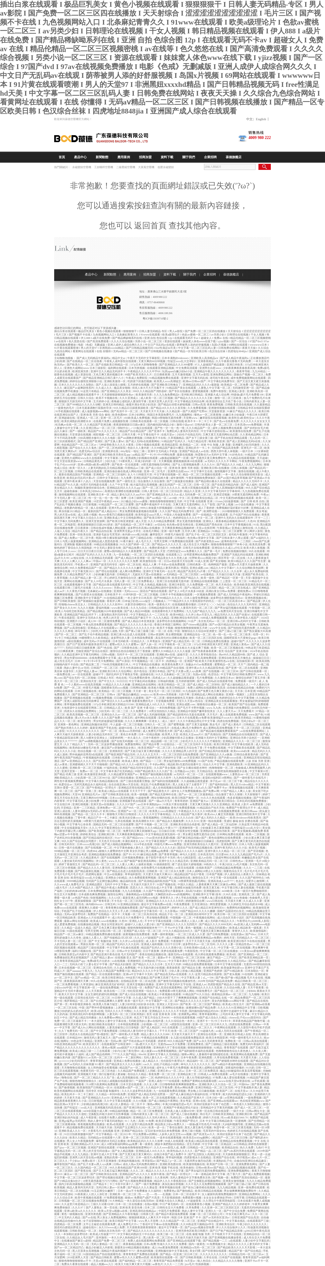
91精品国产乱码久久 (173, 441)
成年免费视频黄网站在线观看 (249, 378)
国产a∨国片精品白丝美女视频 (227, 624)
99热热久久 (211, 864)
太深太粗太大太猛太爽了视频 (192, 647)
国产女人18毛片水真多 (99, 581)
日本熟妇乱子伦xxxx (154, 961)
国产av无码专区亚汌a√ (216, 1217)
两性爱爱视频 (218, 904)
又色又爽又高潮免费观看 (202, 658)
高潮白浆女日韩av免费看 (221, 591)
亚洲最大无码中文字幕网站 (212, 737)
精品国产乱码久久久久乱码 (123, 944)
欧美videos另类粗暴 (165, 694)
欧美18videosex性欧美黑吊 (246, 817)
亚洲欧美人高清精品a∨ (205, 358)
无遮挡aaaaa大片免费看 (172, 1044)
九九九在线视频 (132, 891)
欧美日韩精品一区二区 (172, 684)
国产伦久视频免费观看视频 (136, 1181)
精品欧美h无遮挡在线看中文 (184, 764)
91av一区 (120, 837)
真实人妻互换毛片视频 (198, 1127)
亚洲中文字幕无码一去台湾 (159, 571)
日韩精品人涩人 (114, 707)
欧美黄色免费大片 (173, 664)
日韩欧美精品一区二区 (83, 1230)
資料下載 (167, 157)
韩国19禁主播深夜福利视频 (112, 537)
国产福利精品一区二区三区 (135, 1260)
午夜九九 (87, 970)
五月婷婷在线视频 (139, 384)
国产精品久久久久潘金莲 (143, 1187)
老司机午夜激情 (238, 534)
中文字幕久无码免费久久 (69, 521)
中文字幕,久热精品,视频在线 (150, 584)
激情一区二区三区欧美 (228, 398)
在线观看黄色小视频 (198, 1204)
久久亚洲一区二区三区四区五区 (221, 1207)
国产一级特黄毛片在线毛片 (250, 777)
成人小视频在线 (176, 937)
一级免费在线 (62, 674)
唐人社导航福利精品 (199, 1077)
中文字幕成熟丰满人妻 (249, 1087)
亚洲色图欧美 (235, 764)
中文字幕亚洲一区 (85, 987)
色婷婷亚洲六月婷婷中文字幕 (164, 757)
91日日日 (122, 681)
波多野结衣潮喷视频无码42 (227, 597)
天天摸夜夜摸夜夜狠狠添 (142, 1227)
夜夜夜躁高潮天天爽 (76, 981)
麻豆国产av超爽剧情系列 (79, 387)
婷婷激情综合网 (195, 901)
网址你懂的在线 (161, 797)
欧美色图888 (120, 414)
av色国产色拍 (80, 897)
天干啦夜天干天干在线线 (227, 1234)
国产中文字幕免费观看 (104, 1030)
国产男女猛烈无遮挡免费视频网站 (206, 1170)
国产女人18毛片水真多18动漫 (187, 591)
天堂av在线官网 (206, 528)
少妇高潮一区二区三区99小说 (93, 777)
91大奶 (250, 1067)
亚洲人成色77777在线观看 (164, 1081)
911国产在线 (205, 761)
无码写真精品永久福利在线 (90, 784)
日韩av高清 (199, 404)
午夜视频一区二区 (260, 607)
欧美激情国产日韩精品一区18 (95, 1087)
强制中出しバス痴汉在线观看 (135, 428)
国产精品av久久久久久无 (167, 544)
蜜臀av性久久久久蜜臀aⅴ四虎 (132, 1257)
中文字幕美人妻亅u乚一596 (197, 977)
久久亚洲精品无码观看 (100, 558)
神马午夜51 (82, 631)
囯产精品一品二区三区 (209, 1151)
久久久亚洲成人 (129, 398)
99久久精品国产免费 (179, 1041)
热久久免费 (247, 1147)
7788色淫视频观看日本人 (116, 664)
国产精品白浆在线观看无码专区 (112, 584)
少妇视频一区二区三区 (155, 1024)
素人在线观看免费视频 (234, 714)
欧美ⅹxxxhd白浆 (241, 751)
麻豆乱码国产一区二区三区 (176, 484)
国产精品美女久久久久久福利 (124, 1064)
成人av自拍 (204, 857)
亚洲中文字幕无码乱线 (195, 378)
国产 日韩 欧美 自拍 (253, 501)
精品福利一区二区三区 (201, 1060)
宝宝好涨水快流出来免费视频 (163, 1130)
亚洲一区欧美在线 (81, 534)
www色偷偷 (241, 897)
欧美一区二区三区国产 (185, 1030)
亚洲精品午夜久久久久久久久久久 (214, 371)
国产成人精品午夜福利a (234, 358)
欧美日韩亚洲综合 (113, 977)
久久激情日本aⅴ (224, 677)
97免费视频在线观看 (181, 541)
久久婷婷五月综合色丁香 (188, 747)
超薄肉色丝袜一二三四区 (236, 541)
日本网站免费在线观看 (231, 834)
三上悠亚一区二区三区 (234, 581)
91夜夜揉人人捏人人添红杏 (91, 1194)
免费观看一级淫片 (246, 681)
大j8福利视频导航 (233, 1124)
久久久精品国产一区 (198, 428)
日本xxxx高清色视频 (122, 797)
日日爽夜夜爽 (65, 651)
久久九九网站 (254, 464)
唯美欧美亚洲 (217, 441)
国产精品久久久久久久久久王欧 (194, 398)
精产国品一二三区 (151, 761)
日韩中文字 (176, 841)
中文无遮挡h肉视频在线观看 (237, 498)
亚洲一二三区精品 (85, 807)
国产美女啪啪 (218, 561)
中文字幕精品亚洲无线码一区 (163, 834)
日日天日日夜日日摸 (90, 551)
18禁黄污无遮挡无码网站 (98, 821)
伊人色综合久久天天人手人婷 (111, 911)
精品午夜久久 (80, 531)
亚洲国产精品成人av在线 (194, 451)
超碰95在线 (126, 727)
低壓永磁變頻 (166, 167)
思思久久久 (137, 887)
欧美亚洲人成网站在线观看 (207, 1067)
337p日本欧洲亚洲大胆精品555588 (114, 704)
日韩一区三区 (202, 484)
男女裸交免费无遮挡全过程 (199, 834)
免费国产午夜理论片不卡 (241, 807)
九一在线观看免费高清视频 (169, 1090)
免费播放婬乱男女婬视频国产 (72, 957)
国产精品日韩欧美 (102, 1257)
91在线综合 (168, 744)
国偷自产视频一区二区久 (249, 374)
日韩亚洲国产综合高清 (246, 1217)
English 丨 (263, 119)
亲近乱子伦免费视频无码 (156, 784)
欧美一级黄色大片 (160, 604)
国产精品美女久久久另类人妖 (170, 558)
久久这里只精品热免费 (140, 1124)
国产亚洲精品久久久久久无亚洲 (203, 987)
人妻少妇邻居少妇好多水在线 (137, 1004)
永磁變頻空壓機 (82, 167)
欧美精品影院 (170, 444)
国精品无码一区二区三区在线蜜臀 (114, 824)
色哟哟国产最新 (218, 564)
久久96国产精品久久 (81, 887)
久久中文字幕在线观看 (118, 1100)
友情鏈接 (79, 249)
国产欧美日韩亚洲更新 (121, 521)
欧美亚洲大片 (91, 1044)
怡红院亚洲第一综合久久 (143, 991)
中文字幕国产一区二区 (160, 1000)
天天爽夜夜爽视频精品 (130, 834)
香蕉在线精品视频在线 (153, 954)
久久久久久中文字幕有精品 (155, 814)
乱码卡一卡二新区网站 (128, 1057)
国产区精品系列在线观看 (214, 751)
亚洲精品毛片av (91, 794)
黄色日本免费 (128, 734)
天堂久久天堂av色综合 (190, 701)
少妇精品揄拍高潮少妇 (95, 1104)
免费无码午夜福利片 (252, 1044)
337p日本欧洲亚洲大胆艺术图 (211, 644)
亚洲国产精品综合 (132, 1130)
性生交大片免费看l (65, 894)
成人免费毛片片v (128, 1224)
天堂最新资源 (217, 411)
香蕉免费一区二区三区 (162, 1074)
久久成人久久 (104, 387)
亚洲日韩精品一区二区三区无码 (214, 1087)
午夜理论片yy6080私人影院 (253, 921)
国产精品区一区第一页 (230, 577)
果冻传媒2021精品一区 (72, 511)
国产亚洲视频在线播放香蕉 (225, 1237)
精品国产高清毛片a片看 (191, 571)
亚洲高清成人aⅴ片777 (221, 881)
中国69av (244, 1084)
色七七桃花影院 (187, 857)
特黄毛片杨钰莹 (175, 534)
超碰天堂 (183, 654)
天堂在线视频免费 (104, 481)
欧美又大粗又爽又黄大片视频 (133, 1264)
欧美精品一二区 (190, 444)
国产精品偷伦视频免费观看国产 (219, 731)
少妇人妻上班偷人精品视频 (185, 970)
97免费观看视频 (114, 1197)
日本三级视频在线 (86, 691)
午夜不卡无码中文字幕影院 (143, 358)
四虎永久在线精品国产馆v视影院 (89, 1034)
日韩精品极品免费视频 (228, 867)
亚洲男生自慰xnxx (210, 368)
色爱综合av (66, 784)
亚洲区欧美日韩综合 (223, 801)
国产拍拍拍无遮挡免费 (242, 628)
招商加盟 (145, 157)
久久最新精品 (262, 404)
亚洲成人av (199, 984)
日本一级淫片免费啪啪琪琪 (251, 891)
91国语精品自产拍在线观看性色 (102, 1254)
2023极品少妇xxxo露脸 (134, 501)
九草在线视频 (123, 821)
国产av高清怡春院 (75, 628)
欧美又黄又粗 (211, 887)
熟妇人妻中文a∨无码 (77, 667)
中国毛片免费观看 (169, 1211)
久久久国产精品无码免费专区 (177, 511)
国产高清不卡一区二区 (125, 411)
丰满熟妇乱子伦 (223, 1160)
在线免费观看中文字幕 (103, 658)
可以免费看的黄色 (140, 677)
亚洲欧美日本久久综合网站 (115, 671)
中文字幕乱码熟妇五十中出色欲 (136, 1234)
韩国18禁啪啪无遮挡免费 (167, 417)
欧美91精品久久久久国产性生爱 (247, 561)
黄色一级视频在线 (72, 1214)
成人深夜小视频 (88, 514)
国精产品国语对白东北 (231, 911)
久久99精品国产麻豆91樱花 (167, 447)
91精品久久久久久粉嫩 (117, 684)
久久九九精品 (80, 1154)
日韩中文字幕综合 (108, 477)
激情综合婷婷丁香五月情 (251, 677)
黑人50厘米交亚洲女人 (94, 737)
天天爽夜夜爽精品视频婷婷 (178, 528)
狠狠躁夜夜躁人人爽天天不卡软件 (149, 1217)
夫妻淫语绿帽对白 (136, 604)
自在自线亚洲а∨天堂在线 (124, 784)
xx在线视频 (119, 961)
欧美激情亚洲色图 (95, 774)
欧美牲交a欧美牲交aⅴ (242, 417)
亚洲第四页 (116, 751)
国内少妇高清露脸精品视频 (75, 1184)
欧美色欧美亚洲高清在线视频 (252, 584)
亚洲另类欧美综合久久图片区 (202, 844)
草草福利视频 (174, 1157)
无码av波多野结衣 (75, 914)
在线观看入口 (174, 554)
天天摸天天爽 (233, 901)
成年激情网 (177, 477)
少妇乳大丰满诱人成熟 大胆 (107, 631)
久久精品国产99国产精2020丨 (168, 658)
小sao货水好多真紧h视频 (161, 837)
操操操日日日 (261, 658)
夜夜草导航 (244, 371)
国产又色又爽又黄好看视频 (109, 927)
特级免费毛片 (204, 991)
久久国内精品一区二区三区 (91, 1167)
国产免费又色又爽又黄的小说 (215, 691)
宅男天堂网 (161, 541)
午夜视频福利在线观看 (97, 757)
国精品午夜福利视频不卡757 (118, 1250)
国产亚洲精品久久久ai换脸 (216, 754)
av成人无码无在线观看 (229, 1030)
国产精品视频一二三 (215, 1240)
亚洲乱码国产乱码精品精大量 (151, 477)
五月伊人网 (189, 531)
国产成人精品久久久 (186, 731)
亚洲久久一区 (213, 1211)
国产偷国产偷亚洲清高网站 (140, 861)
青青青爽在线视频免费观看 (122, 907)
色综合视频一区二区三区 (93, 751)
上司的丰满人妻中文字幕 (235, 1014)
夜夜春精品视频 (133, 1244)
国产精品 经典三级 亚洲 (68, 774)
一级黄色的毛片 (65, 408)
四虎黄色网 (219, 941)
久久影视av (172, 911)
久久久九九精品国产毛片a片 (246, 854)
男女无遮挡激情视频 (189, 521)
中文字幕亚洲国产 (157, 841)
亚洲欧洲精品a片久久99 (85, 1144)
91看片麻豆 (127, 541)
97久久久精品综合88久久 (178, 931)
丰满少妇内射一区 (146, 461)
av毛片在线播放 (239, 1074)
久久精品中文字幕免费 (159, 1087)
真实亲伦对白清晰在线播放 (171, 637)
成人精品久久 (150, 1060)
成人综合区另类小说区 (231, 917)
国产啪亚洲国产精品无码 (120, 754)
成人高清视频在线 (128, 1077)
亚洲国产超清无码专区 (104, 564)
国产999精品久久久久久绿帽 (84, 404)
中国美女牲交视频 (188, 831)
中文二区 (184, 498)
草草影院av (148, 1160)
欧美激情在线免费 (241, 431)
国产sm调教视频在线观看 (94, 741)
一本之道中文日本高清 (139, 597)
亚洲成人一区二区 (88, 417)
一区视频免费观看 (205, 594)
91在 (256, 524)
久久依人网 (260, 1051)
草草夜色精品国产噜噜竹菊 (249, 1021)
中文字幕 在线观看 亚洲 (198, 501)
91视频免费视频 (103, 697)
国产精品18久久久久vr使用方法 (129, 764)
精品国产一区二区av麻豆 (69, 934)
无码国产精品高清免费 (225, 447)
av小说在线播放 (245, 504)
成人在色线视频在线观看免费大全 (173, 787)
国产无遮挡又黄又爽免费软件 (209, 458)
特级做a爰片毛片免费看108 (247, 394)
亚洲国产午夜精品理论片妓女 (181, 1107)
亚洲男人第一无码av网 (108, 1041)
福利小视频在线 (82, 951)
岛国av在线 (200, 674)
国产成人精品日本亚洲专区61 (207, 907)
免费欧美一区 (233, 1041)
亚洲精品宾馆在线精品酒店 (134, 787)
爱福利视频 (103, 607)
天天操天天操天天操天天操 (191, 1237)
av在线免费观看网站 (252, 731)
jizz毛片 (189, 1264)
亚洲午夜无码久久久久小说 (231, 847)
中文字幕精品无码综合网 (190, 401)
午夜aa (265, 494)
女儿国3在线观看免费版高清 (187, 1037)
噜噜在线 (67, 1077)
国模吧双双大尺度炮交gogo (240, 637)
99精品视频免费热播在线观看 (104, 934)
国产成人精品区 (151, 1027)
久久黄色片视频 (76, 591)
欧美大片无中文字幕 (71, 994)
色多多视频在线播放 (239, 797)
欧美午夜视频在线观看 (89, 1197)
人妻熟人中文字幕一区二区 (214, 387)
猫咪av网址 (188, 1054)
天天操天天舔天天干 (143, 884)
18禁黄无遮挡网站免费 (246, 494)
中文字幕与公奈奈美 (79, 824)
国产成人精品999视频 (137, 611)
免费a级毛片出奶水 (99, 961)
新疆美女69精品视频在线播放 (133, 1247)
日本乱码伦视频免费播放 (252, 801)
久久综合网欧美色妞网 (250, 567)
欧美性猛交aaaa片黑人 (148, 514)
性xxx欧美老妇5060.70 (234, 1117)
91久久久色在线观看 (213, 797)
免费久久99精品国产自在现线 (167, 667)
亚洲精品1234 (166, 717)
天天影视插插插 (171, 1197)
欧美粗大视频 (156, 687)
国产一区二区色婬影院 (112, 447)
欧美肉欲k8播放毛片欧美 (85, 747)
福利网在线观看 (118, 368)
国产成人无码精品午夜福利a (94, 358)
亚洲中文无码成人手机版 (163, 451)
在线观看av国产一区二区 (129, 1087)
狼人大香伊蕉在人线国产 (244, 617)
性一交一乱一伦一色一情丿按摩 (107, 498)
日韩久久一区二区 (155, 724)
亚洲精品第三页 (187, 1074)
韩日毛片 (205, 1114)
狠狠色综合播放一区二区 (212, 704)
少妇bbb (251, 991)
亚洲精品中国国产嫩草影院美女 (196, 711)
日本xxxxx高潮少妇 (89, 844)
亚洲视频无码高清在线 (108, 1107)
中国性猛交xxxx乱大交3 (246, 827)
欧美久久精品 (78, 1137)
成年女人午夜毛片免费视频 (173, 1067)
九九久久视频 (86, 607)
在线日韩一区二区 (111, 931)
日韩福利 (180, 537)
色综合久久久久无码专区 (242, 604)
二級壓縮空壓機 (126, 167)
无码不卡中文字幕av (116, 884)
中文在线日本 (62, 804)
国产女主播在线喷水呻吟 (192, 767)
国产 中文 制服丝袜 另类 (103, 941)
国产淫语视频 (256, 851)
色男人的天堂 (111, 617)
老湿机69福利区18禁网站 (217, 777)
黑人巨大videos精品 (242, 784)
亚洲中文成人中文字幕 (104, 1154)
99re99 (142, 1054)
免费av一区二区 (89, 771)
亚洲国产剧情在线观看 (102, 1147)
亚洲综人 (208, 521)
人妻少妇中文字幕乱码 (256, 1240)
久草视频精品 (176, 438)
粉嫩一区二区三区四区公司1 (207, 1214)
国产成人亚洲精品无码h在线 (244, 441)
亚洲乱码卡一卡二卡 (198, 447)
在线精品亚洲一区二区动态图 (139, 981)
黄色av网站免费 (184, 1087)
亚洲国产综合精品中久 (211, 1220)
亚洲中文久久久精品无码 (174, 861)
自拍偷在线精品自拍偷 (241, 687)
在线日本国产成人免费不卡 (170, 1154)
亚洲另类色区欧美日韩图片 (192, 1230)
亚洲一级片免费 (171, 531)
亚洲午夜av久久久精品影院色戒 (205, 667)
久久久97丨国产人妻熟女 (87, 1207)
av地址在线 (78, 558)
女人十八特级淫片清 (140, 474)
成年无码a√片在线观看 (97, 641)
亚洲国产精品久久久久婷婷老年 (231, 1204)
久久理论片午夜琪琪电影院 (219, 1200)
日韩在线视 (177, 421)
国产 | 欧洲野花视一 (208, 511)
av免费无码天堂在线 (230, 611)
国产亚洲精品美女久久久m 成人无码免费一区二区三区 (179, 494)
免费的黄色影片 (159, 547)
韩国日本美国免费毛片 (161, 414)
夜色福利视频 (145, 1250)
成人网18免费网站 (130, 571)
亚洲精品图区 (94, 884)
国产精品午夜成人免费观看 (112, 887)
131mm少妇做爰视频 (226, 501)
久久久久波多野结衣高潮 (137, 1090)
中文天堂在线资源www (68, 461)
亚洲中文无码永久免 (89, 617)
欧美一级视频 (139, 794)
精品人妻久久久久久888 (155, 1034)
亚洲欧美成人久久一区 (72, 1130)
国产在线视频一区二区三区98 (221, 671)
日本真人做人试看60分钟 (180, 1111)
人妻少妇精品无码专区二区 (102, 734)
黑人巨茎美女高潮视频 (86, 1250)
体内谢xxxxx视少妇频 (135, 534)
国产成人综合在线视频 (133, 994)
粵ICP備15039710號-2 (155, 318)
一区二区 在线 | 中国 (168, 631)
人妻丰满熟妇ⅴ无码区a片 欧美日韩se (94, 811)
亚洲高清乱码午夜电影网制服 (87, 1014)
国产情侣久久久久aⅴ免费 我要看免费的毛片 (127, 701)
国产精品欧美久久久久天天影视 (236, 1247)
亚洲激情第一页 (189, 827)
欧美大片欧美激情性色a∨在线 (217, 661)
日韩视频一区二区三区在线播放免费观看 (83, 1200)
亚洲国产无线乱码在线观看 (237, 554)
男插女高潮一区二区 (92, 944)
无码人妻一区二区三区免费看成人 (134, 581)
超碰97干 (98, 674)
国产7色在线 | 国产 (108, 647)
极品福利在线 (128, 881)
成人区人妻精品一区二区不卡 (128, 1104)
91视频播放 (163, 807)
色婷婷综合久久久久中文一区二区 (193, 517)
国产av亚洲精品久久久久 (76, 761)
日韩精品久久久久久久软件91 (106, 604)
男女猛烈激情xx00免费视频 (180, 761)
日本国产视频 (214, 874)
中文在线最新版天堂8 (74, 827)
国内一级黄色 (197, 1244)
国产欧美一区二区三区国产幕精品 (200, 1004)
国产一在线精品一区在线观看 (211, 514)
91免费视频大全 (217, 1244)
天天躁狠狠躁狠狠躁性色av (117, 394)
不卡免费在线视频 (215, 747)
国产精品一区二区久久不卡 (88, 814)
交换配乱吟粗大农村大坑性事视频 (109, 1114)
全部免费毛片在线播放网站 (157, 867)
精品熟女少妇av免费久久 (170, 1124)
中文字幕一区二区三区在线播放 (219, 951)
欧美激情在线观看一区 (165, 1257)
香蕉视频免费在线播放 (91, 1124)
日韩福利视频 (166, 681)
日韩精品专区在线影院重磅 (253, 408)
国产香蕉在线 (83, 1170)
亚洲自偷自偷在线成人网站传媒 (123, 471)
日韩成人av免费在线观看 (213, 1074)
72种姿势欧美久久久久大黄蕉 (116, 444)
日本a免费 (150, 1244)
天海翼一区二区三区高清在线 (140, 914)
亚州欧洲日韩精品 (192, 394)
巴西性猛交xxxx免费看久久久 (185, 551)
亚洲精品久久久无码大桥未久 (151, 1117)
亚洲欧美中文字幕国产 (89, 597)
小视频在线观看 (163, 537)
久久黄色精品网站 (251, 434)
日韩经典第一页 (197, 564)
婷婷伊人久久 (180, 907)
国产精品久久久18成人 (230, 464)
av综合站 (160, 524)
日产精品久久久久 (219, 571)
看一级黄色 (146, 1144)
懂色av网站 (154, 1104)
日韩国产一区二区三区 (105, 667)
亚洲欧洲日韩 (106, 834)
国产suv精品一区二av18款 (162, 498)
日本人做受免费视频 (196, 597)
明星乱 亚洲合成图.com (195, 567)
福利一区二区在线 (130, 564)
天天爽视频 (165, 461)
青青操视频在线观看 (241, 787)
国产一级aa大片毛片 (161, 801)
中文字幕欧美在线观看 (242, 747)
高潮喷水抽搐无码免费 (188, 887)
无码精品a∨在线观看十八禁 (104, 1137)
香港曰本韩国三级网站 (168, 624)
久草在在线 (211, 1257)
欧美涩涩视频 (164, 1121)
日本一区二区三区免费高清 (202, 1070)
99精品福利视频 (119, 1111)
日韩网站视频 (138, 687)
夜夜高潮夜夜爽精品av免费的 (205, 937)
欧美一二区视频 (256, 834)
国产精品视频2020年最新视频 (105, 611)
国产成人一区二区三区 (248, 1107)
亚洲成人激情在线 (243, 528)
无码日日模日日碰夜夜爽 (80, 647)
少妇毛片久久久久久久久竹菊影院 (200, 741)
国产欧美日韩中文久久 (158, 517)
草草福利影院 (133, 874)
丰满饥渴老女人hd (133, 841)
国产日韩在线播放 (123, 777)
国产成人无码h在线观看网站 (143, 441)
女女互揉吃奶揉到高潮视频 (101, 994)
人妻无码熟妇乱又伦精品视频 (106, 468)
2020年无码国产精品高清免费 (215, 981)
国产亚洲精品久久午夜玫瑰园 (121, 1214)
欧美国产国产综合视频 (242, 704)
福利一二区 (147, 1077)
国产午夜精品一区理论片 (101, 787)
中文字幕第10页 (259, 771)
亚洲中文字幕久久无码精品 (163, 1054)
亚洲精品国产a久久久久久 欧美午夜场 (142, 1174)
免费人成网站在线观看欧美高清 (206, 687)
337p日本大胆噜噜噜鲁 (144, 364)
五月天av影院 (201, 374)
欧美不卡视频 (165, 628)
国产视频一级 (220, 1177)
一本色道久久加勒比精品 (246, 1104)
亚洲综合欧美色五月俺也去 (235, 658)
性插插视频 (202, 1264)
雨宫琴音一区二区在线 (232, 558)
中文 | (250, 119)
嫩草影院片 (157, 534)
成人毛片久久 (144, 541)
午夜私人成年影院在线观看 (120, 361)
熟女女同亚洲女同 (112, 924)
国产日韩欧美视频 (191, 1257)
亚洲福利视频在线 (129, 1160)
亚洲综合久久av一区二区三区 (119, 714)
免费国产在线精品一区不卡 (104, 914)
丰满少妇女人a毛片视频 (233, 864)
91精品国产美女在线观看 (181, 387)
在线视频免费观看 (229, 811)
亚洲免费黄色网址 (247, 1164)
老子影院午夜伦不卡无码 (161, 857)
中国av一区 (100, 561)
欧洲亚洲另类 (80, 371)
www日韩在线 (215, 901)
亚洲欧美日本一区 (99, 494)
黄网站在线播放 (74, 581)
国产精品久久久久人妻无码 (94, 867)
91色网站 (138, 827)
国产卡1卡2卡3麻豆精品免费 (140, 854)
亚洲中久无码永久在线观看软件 (234, 517)
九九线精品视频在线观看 (241, 1167)
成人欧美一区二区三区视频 (157, 398)
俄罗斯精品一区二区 (76, 1000)
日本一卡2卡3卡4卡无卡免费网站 (95, 661)
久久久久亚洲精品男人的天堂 (180, 751)
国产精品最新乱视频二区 (90, 871)
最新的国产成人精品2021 (103, 511)
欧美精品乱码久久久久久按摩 (145, 1141)
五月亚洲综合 (200, 904)
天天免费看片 (246, 711)
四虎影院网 (223, 841)
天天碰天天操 (104, 1127)
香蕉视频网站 (151, 817)
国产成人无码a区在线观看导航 (215, 681)
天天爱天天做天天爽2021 (158, 874)
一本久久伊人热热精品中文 (125, 1237)
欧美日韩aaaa (250, 811)
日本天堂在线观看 (131, 1084)
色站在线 (122, 677)
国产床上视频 (225, 504)
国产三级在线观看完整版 (135, 781)
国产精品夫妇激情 (120, 964)
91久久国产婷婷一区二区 (135, 544)
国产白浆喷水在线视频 (89, 594)
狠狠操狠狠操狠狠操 (200, 1047)
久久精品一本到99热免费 (111, 1094)
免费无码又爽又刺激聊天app (140, 831)
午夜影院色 (192, 951)
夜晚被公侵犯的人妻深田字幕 (129, 401)
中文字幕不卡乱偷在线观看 (123, 947)
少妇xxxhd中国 (63, 987)
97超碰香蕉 (195, 1200)
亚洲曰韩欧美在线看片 (102, 1024)
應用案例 (123, 157)
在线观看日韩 (62, 587)
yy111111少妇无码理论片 (74, 1060)
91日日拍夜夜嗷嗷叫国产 (79, 1134)
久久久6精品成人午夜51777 (161, 827)
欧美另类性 (85, 721)
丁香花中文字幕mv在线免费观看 (159, 1224)
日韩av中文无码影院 (129, 951)
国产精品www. (136, 837)
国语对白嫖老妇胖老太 (68, 1227)
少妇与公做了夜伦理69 (126, 1051)
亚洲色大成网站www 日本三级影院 (85, 368)
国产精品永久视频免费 (170, 821)
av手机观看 (258, 1081)
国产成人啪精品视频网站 (117, 844)
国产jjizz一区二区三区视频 (70, 1147)
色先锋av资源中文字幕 (201, 537)
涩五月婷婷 (194, 1144)
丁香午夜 (80, 817)
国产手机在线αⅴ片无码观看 (140, 1041)
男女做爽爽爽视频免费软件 (240, 1190)
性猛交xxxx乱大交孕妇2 (182, 361)
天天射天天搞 (72, 1097)
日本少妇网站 (137, 414)
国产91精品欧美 (234, 970)
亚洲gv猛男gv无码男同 (72, 1121)
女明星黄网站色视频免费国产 (202, 554)
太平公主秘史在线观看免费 (99, 1224)
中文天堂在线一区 (132, 987)
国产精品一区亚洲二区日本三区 (179, 1254)
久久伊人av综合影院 (132, 941)
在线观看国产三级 (258, 1220)
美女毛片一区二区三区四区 (165, 691)
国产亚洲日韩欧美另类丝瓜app (112, 454)
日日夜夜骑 (82, 528)
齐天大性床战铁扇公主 (134, 667)
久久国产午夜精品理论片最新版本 (163, 891)
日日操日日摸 (167, 831)
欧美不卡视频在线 (107, 398)
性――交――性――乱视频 (155, 1194)
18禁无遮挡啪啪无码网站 (156, 464)
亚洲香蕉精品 (206, 361)
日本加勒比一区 (255, 970)
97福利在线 (111, 767)
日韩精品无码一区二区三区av (247, 1254)
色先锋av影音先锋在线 (180, 524)
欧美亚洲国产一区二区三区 (155, 747)
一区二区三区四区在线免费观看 (180, 754)
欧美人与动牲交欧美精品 (70, 611)
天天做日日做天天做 (228, 574)
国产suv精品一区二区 (88, 977)
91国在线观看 (75, 931)
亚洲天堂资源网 (95, 521)
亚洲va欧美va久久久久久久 (80, 1211)
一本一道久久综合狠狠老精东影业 (243, 474)
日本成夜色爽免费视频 (92, 894)
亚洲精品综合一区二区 (198, 634)
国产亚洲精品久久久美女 (116, 391)
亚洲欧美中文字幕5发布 (207, 894)
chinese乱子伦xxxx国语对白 (245, 1017)
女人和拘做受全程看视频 (103, 1067)
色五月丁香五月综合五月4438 (152, 1017)
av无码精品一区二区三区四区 (181, 574)
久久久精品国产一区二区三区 (178, 1220)
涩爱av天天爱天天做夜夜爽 (245, 564)
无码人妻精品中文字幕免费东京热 (190, 1177)
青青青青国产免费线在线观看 (141, 1254)
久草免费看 (193, 1207)
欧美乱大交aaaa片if (192, 734)
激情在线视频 (246, 471)
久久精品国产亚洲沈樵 (98, 424)
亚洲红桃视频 (80, 804)
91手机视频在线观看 (67, 411)
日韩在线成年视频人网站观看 (108, 528)
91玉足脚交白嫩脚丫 (103, 1190)
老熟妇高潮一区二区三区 (119, 1157)
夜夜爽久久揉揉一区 (91, 907)
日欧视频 (263, 1007)
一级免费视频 (253, 1097)
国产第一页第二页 (86, 791)
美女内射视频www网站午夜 (228, 1000)
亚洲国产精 (191, 661)
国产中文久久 (107, 681)
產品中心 (80, 157)
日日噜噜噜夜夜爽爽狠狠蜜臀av (178, 1084)
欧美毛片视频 (257, 847)
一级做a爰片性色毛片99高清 (204, 1124)
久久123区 (115, 897)
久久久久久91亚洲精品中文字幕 (237, 1007)
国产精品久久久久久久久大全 (138, 628)
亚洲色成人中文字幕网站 (126, 1097)
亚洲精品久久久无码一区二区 (72, 1244)
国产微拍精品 (185, 1190)
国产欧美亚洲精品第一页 (254, 957)
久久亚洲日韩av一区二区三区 (98, 428)
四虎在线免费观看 (240, 1024)
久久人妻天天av (227, 711)
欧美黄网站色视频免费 (244, 1054)
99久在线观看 (257, 551)
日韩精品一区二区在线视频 (204, 1147)
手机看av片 (82, 564)
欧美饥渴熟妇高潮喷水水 (76, 421)
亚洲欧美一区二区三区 (123, 1194)
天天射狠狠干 (252, 794)
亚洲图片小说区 (76, 621)
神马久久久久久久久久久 (196, 1064)
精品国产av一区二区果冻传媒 (137, 1067)
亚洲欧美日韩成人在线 (238, 1034)
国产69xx (251, 934)
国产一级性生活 (126, 481)
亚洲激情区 (134, 961)
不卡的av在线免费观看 (172, 564)
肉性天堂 (229, 937)
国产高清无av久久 (204, 1134)
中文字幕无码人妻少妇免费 (83, 801)
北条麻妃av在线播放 (99, 591)
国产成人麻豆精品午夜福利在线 (189, 1094)
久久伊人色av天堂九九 (199, 614)
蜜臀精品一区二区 (225, 664)
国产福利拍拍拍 (219, 784)
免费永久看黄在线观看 (75, 1264)
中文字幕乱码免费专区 (222, 381)
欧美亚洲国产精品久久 (186, 577)
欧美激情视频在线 (194, 1164)
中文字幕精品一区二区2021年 (114, 1134)
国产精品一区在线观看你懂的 (104, 974)
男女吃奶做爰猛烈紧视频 (108, 721)
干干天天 (164, 1030)
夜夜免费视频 (215, 404)
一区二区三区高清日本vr (231, 601)
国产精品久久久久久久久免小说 (133, 624)
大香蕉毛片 (94, 1130)
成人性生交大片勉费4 (196, 544)
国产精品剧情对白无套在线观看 (186, 714)
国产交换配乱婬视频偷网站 (205, 1181)
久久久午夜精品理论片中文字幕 (196, 721)
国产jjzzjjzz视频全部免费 (200, 1227)
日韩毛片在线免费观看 (197, 547)
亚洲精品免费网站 (250, 1194)
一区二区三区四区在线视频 (148, 554)
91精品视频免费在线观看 (164, 378)
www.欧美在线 (120, 607)
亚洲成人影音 (237, 391)
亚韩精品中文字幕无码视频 (217, 1107)
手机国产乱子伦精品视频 (76, 911)
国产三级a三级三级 (230, 631)
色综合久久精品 (137, 1074)
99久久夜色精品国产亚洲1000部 (128, 1167)
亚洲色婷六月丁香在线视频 (169, 1047)
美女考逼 (261, 511)
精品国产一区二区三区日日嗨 (230, 1137)
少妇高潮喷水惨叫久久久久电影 (97, 438)
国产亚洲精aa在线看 (258, 1004)
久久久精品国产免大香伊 (188, 814)
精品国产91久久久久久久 (103, 431)
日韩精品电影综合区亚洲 (164, 607)
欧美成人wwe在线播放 (104, 921)
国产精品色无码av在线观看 (171, 974)
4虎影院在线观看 (180, 1024)
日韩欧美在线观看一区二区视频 (149, 421)
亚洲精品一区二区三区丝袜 (189, 957)
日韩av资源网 (156, 634)
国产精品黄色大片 (159, 791)
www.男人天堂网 (148, 1220)
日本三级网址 (136, 498)
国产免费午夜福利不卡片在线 (154, 504)
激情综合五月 (200, 877)
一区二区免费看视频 (66, 984)
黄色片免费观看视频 (183, 807)
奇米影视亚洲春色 (81, 1004)
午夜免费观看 (182, 904)
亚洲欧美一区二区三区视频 (86, 767)
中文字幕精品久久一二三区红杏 (149, 614)
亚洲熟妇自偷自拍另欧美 (215, 831)
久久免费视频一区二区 (201, 584)
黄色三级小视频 (192, 1130)
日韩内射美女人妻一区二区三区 (214, 424)
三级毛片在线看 (82, 587)
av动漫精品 (208, 574)
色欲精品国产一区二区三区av (79, 444)
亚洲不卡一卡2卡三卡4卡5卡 (214, 1021)
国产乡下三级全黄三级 (200, 438)
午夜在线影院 (67, 617)
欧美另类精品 (243, 717)
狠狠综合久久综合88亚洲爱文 (200, 631)
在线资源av (237, 934)
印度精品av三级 (134, 468)
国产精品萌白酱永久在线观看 (213, 481)
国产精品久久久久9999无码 (215, 924)
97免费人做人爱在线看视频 (215, 897)
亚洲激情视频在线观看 (222, 408)
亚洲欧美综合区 (226, 1224)
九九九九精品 (161, 617)
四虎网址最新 (94, 874)
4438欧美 (227, 891)
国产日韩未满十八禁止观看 (232, 537)
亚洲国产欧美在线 (253, 574)
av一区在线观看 (82, 674)
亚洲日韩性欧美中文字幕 (251, 814)
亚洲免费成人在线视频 (126, 867)
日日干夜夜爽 (151, 951)
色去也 (240, 881)
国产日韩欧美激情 (65, 601)
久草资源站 (87, 984)
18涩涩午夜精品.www (106, 501)
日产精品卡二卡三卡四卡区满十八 (114, 1184)
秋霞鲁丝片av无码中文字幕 (211, 454)
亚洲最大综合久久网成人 (171, 1200)
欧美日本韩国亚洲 (217, 1037)
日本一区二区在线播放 (129, 1204)
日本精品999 (74, 1037)
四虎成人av (159, 677)
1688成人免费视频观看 (214, 617)
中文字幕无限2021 (83, 571)
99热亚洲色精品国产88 (68, 1044)
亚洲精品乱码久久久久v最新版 (201, 384)
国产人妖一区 (149, 644)
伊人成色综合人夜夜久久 (239, 874)
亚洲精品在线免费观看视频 (236, 1141)
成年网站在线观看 (146, 717)
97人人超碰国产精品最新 (210, 364)
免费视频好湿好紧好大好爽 (232, 507)
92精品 (218, 1047)
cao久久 (148, 1064)
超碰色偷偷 (71, 491)
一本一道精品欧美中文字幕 (209, 1174)
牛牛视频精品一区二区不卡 (148, 661)
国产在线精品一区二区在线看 (85, 361)
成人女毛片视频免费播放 (133, 658)
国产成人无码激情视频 (152, 714)
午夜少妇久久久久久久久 (252, 1224)
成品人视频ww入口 (102, 1264)
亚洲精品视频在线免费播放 (105, 854)
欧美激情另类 (144, 394)
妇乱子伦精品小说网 (166, 1064)
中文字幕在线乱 (236, 1220)
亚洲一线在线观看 (211, 821)
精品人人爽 (150, 564)
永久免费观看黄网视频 (143, 877)
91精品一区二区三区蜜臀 (227, 531)
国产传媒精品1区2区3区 (118, 937)
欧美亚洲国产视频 (81, 501)
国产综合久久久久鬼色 (83, 447)
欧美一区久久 (78, 468)
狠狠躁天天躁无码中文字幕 (75, 401)
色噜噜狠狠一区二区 (221, 767)
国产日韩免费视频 (218, 934)
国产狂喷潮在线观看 (214, 1250)
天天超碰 (262, 458)
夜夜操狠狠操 (83, 901)
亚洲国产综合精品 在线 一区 (216, 997)
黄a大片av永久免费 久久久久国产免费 (98, 717)
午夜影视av (223, 528)
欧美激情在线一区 (151, 561)
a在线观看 (235, 1240)
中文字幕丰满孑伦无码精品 (117, 771)
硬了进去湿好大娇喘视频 (187, 864)
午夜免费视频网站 (250, 461)
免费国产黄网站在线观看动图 (199, 1081)
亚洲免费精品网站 (221, 374)
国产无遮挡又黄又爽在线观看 (213, 931)
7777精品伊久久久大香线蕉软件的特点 (191, 601)
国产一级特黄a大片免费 (125, 1034)
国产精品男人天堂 (155, 551)
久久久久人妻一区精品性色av (235, 944)
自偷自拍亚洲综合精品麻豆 (250, 1160)
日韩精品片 (124, 574)
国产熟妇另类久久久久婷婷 (71, 727)
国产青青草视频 (168, 854)
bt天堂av (190, 1260)
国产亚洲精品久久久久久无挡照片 (177, 924)
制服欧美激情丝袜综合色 (90, 487)
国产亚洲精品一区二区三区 (88, 694)
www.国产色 (256, 714)
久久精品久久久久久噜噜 (228, 1260)
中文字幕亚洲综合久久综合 (115, 827)
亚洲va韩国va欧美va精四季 (94, 464)
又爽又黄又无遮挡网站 (187, 504)
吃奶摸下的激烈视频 (140, 381)
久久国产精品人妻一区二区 (86, 577)
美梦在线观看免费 (172, 951)
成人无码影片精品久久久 (220, 921)
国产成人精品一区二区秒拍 (204, 684)
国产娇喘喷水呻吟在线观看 (232, 1060)
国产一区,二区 (73, 687)
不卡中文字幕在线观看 (158, 921)
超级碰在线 (147, 674)
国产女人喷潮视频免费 (186, 464)
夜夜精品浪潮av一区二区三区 (229, 994)
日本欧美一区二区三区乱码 (128, 757)
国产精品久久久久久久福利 (187, 851)
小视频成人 (160, 601)
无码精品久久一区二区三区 (253, 937)
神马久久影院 (188, 854)
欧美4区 (232, 954)
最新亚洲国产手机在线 (104, 727)
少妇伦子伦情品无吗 (189, 434)
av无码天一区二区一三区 (189, 774)
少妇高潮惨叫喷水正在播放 (177, 737)
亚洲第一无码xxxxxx (126, 591)
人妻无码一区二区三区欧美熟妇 (126, 1014)
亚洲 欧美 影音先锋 (131, 1207)
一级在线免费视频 (108, 987)
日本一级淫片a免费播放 (150, 1157)
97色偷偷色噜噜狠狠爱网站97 (135, 1147)
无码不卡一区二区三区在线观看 (136, 654)
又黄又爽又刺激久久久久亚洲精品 (210, 804)
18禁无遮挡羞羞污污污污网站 (100, 1181)
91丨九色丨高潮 (134, 1121)
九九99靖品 (259, 371)
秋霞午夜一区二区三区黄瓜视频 (233, 1127)
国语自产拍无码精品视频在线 (195, 847)
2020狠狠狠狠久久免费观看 (238, 511)
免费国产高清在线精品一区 (247, 1177)
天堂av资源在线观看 (105, 1260)
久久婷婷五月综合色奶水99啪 (246, 904)
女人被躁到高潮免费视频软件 (220, 1194)
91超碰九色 (207, 1030)
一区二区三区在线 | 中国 (70, 1007)
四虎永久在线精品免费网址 (80, 711)
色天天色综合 (224, 584)
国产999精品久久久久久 (168, 597)
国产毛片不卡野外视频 (191, 707)
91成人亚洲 (202, 561)
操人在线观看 (99, 507)
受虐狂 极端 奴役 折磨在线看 (241, 821)
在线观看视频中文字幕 (78, 584)
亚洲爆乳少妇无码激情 (246, 444)
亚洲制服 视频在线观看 (78, 544)
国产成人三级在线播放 (185, 1114)
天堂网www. (190, 417)
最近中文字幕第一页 (170, 1227)
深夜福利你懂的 (235, 1067)
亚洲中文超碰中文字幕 (234, 1011)
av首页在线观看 (185, 867)
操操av (129, 1197)
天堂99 (76, 794)
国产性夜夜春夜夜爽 (204, 651)
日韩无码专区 (67, 844)
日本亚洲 (250, 691)
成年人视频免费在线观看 (227, 428)
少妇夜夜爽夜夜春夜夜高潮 (239, 368)
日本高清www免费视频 (248, 424)
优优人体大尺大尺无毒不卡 (148, 387)
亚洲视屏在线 (110, 451)
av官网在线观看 (234, 1097)
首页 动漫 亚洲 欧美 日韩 (161, 1014)
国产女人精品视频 (123, 1151)
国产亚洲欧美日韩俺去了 (166, 384)
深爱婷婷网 (116, 737)
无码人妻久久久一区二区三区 (161, 1057)
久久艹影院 (209, 504)
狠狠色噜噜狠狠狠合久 (83, 1081)
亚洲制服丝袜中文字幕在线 (171, 1250)
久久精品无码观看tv (216, 927)
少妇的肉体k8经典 (75, 891)
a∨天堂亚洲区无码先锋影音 (200, 757)
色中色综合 (141, 671)
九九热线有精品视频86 (187, 777)
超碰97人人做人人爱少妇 (140, 924)
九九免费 (126, 477)
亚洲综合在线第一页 (210, 1034)
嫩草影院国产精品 (65, 1164)
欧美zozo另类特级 (130, 731)
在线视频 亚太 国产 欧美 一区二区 (135, 957)
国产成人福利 (249, 484)
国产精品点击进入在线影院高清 (126, 871)
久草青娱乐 (154, 641)
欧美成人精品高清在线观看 (202, 1141)
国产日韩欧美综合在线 (104, 1174)
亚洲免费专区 (229, 844)
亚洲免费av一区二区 (109, 807)
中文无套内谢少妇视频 (151, 967)
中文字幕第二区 (114, 458)
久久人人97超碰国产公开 (149, 937)
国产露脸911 (79, 1057)
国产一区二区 (109, 731)
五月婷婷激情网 (185, 681)
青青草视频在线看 (101, 1060)
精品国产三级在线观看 (91, 947)
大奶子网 (184, 694)
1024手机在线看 (143, 844)
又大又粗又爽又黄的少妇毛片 (152, 727)
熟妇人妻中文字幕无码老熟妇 (106, 1121)
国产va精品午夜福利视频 (227, 1064)
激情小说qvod (184, 424)
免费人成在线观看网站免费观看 (147, 1240)
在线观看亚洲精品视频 (161, 368)
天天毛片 (212, 714)
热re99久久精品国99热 (232, 654)
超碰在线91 (90, 1227)
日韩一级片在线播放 (71, 847)
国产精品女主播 (192, 967)
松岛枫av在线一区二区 (69, 424)
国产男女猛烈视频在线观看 (231, 607)
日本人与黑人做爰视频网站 (70, 541)
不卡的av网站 (157, 764)
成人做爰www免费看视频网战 (159, 1051)
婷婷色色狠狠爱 (258, 1144)
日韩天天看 (129, 434)
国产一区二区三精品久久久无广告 (94, 1077)
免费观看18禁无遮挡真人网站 (177, 991)
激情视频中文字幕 (225, 471)
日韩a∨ (111, 694)
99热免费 (176, 547)
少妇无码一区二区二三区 (114, 711)
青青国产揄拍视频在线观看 (156, 774)
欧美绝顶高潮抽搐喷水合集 (231, 771)
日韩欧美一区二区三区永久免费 (165, 871)
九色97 (259, 1147)
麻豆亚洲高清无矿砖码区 (110, 984)
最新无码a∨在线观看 (181, 954)
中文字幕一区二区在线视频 (234, 947)
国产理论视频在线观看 (110, 1177)
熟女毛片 (215, 724)
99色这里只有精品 (82, 1041)
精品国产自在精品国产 (133, 431)
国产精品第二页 (90, 664)
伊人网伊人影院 (254, 531)
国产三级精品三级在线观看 (222, 1044)
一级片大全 (238, 1111)
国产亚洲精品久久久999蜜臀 (176, 364)
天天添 (239, 691)
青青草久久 (167, 897)
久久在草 (237, 571)
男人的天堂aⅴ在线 (65, 514)
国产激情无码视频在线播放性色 (177, 981)
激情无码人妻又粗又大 (97, 1037)
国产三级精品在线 (141, 537)
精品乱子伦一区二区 (171, 914)
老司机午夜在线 (220, 378)
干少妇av (75, 1160)
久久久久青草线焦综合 (204, 654)
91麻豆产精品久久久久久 (242, 411)
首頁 (62, 157)
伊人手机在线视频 (187, 897)
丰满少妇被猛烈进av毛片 (177, 1104)
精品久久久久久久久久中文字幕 (165, 1170)
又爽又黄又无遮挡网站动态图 (221, 434)
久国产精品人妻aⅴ (87, 671)
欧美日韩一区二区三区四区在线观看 (236, 914)
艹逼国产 (141, 1081)
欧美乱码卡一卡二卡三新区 (78, 1094)
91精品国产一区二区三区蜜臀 (117, 504)
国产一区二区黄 (155, 697)
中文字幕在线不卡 (149, 434)
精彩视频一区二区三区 (107, 434)
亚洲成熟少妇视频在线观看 (141, 458)
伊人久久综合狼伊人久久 (231, 1227)
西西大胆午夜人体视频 (225, 451)
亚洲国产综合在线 (224, 1157)
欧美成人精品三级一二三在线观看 (90, 1051)
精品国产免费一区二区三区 (109, 1240)
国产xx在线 (89, 1217)
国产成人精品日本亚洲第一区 (133, 558)
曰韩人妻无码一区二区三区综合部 (162, 491)
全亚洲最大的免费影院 (237, 707)
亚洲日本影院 (177, 584)
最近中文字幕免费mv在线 (156, 904)
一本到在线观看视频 (183, 1017)
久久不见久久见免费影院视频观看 (206, 1184)
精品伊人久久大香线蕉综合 (170, 1181)
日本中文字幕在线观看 (228, 964)
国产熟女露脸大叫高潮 (257, 631)
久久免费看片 (138, 711)
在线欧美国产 (204, 867)
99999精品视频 (75, 881)
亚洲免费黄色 (195, 1044)
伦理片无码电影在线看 (94, 484)
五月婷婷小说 (101, 401)
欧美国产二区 (225, 1090)
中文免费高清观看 (187, 368)
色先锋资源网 (211, 967)
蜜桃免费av (244, 591)
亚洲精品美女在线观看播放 (221, 701)
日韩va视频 (108, 654)
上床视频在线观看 (126, 1007)
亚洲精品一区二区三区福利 (109, 474)
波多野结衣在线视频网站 (172, 621)
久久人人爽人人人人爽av (76, 561)
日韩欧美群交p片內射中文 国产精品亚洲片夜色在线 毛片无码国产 (98, 954)
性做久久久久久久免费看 (172, 1244)
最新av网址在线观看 (76, 921)
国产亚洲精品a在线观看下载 (184, 1240)
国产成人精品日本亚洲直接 (138, 621)
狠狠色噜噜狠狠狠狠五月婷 (166, 501)
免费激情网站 (133, 744)
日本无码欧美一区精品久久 (129, 641)
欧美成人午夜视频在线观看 (165, 994)
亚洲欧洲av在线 (166, 654)
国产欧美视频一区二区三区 (105, 831)
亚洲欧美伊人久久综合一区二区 (218, 1084)
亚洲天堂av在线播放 (103, 804)
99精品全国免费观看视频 (198, 964)
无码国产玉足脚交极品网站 (102, 881)
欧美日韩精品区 (176, 687)
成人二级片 (169, 721)
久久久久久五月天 (148, 754)
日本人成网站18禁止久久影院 (204, 871)
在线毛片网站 (151, 531)
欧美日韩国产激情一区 (186, 797)
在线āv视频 (151, 1204)
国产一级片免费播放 (148, 1184)
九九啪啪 (254, 994)
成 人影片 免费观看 (157, 941)
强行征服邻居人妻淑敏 (112, 1074)
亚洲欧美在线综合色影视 (185, 824)
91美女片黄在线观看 (175, 804)
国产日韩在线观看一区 (254, 671)
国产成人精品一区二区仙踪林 (220, 824)
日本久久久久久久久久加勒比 (77, 384)
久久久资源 (141, 1011)
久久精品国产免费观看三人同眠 (137, 1070)
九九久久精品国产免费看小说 (113, 970)
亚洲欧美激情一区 (115, 381)
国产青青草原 (101, 901)
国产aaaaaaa (74, 970)
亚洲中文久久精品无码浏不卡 (108, 371)
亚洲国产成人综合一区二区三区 (142, 931)
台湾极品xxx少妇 (184, 771)
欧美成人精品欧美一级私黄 (245, 927)
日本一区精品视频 (149, 734)
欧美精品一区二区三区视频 (115, 691)
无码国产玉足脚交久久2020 (130, 1127)
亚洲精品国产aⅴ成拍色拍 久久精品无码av (222, 961)
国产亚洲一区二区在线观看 (242, 667)
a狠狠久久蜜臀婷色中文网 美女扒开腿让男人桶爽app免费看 (133, 851)
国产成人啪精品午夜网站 (164, 1100)
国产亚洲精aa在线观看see (223, 1100)
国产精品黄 (254, 601)
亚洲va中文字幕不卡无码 (138, 974)
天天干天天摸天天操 (198, 941)
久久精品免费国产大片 (78, 574)
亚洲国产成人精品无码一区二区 (181, 641)
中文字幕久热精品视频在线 (102, 781)
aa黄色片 (157, 1264)
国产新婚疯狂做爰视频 (91, 601)
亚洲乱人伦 (136, 921)
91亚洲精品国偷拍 (129, 904)
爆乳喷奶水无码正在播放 (111, 1141)
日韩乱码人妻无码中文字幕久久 (138, 1030)
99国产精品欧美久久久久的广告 (154, 771)
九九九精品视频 (227, 1187)
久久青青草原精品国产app (70, 961)
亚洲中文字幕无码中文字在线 (174, 984)
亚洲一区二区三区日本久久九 (210, 1024)
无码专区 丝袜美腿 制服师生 (103, 1090)
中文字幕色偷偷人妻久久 (129, 847)
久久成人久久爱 (253, 901)
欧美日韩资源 (222, 744)
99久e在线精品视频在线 (105, 981)
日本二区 (150, 1207)
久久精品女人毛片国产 (81, 1237)
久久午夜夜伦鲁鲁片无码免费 (234, 361)
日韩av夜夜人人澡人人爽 (188, 921)
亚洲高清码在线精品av (143, 1211)
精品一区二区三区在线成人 (235, 587)
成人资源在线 (83, 374)
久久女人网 (151, 1084)
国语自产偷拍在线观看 (154, 591)
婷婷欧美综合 (88, 834)
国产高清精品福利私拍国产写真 (157, 881)
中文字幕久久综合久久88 (87, 517)
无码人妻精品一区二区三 (106, 1244)
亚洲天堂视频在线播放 (141, 984)
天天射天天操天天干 (183, 1034)
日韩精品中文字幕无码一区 (146, 911)
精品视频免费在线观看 (81, 1127)
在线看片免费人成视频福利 (115, 1117)
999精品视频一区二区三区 (70, 851)
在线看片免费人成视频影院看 (111, 421)
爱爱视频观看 (200, 391)
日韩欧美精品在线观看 (89, 471)
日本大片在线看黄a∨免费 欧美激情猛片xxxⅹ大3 (205, 717)
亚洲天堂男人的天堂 (161, 401)
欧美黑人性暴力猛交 (105, 1004)
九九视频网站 (184, 414)
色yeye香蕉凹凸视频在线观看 (116, 514)
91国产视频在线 (166, 884)
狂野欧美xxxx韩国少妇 (203, 558)
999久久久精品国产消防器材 (150, 391)
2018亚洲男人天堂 (78, 1257)
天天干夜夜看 (256, 987)
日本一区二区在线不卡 (187, 1194)
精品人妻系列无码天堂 (81, 1187)
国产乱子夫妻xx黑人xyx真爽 (184, 671)
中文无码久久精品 (70, 1217)
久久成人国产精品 (144, 997)
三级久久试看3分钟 (102, 1204)
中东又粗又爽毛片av (238, 1214)
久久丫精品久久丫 (75, 744)
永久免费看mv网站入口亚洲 (115, 1017)
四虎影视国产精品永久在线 (224, 984)
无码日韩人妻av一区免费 (111, 1187)
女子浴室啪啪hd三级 (95, 1220)
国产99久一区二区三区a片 (139, 807)
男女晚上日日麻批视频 (202, 1090)
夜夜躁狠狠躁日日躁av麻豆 (129, 424)
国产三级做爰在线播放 (180, 481)
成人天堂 (141, 521)
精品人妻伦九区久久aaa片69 (128, 494)
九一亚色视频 (121, 554)
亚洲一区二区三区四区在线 (139, 1137)
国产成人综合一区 (157, 468)
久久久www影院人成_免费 (170, 1147)
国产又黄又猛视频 (197, 724)
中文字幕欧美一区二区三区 (175, 644)
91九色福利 (189, 691)
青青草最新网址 (209, 1014)
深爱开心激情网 (255, 881)
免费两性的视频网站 (239, 907)
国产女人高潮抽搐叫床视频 (227, 487)
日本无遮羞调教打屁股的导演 (94, 408)
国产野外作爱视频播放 (100, 1007)
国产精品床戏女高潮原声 (155, 907)
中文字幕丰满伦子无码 (182, 961)
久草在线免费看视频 (226, 1057)
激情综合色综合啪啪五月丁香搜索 (130, 651)
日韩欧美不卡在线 (155, 438)
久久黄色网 (162, 1177)
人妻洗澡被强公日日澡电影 (123, 1027)
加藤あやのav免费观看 (199, 664)
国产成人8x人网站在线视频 (88, 1027)
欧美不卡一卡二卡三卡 (199, 421)
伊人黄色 (101, 861)
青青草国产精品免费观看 (168, 1260)
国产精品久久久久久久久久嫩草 (123, 567)
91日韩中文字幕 (122, 997)
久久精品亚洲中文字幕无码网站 (80, 654)
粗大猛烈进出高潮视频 (144, 484)
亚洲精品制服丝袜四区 (95, 724)
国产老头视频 (232, 974)
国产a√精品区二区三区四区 (201, 587)
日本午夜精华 (151, 737)
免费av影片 (89, 1160)
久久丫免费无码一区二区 (74, 1030)
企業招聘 (210, 157)
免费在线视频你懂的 (235, 551)
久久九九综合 (138, 607)
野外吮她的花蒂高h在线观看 (87, 754)
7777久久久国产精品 (124, 1054)
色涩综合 (214, 674)
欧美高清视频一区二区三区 (83, 714)
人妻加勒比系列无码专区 (114, 614)
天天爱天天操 (248, 1057)
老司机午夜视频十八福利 (69, 1054)
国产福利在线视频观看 (166, 781)
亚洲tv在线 (199, 1100)
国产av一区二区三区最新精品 (196, 794)
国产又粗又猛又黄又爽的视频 (143, 751)
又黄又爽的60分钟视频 (152, 361)
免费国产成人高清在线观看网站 (163, 987)
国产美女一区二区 (104, 951)
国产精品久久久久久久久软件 (193, 1000)
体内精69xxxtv (94, 904)
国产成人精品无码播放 (83, 1017)
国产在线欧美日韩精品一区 (112, 364)
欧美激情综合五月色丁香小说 (224, 401)
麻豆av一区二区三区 (76, 1174)
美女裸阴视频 (174, 634)
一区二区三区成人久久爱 (190, 934)
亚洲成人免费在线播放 (127, 1060)
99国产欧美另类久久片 (139, 374)
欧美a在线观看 (116, 1124)
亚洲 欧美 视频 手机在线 (164, 1167)
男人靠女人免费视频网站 (112, 1217)
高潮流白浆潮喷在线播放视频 (122, 491)
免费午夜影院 (218, 391)
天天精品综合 (205, 771)
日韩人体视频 (239, 468)
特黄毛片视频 (91, 687)
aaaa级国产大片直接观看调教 (134, 1047)
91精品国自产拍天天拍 (211, 807)
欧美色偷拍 (187, 1167)
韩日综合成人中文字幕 (159, 887)
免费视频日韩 (162, 577)
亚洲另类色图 (93, 1214)
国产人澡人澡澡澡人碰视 (111, 384)
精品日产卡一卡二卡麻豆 (103, 817)
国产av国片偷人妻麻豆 (139, 1177)
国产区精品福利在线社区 (98, 837)
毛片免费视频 (205, 677)
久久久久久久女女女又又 (255, 421)
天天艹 (242, 664)
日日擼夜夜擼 (162, 374)
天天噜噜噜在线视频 (73, 1067)
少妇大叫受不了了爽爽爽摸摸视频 (177, 997)
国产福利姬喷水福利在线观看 (197, 1051)
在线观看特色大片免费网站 (168, 611)
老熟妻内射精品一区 (76, 507)
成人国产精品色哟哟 (98, 1054)
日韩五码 (127, 717)
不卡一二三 (262, 517)
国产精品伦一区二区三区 (229, 991)
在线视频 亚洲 (111, 1130)
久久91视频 (140, 1100)
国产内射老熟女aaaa (207, 541)
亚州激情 (101, 1237)
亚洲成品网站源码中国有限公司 (163, 587)
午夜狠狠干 (178, 941)
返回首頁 (150, 225)
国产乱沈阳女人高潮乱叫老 (204, 1154)
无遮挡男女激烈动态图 (198, 1160)
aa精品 (136, 454)
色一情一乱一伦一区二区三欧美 (232, 634)
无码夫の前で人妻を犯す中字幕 (89, 964)
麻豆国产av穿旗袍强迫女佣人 (119, 747)
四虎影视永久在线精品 (198, 1157)
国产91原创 (123, 661)
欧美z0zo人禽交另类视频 (219, 814)
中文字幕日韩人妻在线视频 (238, 887)
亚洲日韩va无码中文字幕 (242, 621)
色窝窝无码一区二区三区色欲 (98, 1070)
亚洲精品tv (204, 531)
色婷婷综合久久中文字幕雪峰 (237, 697)
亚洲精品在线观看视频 (205, 581)
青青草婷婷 (181, 801)
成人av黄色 (61, 764)
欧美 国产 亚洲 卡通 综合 (140, 707)
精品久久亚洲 (192, 491)
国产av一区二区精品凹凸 (69, 1247)
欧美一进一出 (157, 1127)
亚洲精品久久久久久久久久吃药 (165, 901)
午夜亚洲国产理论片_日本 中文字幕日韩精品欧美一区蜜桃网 (210, 1121)
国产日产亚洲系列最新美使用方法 (87, 644)
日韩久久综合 (86, 398)
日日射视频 (90, 504)
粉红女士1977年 (64, 901)
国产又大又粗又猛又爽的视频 (111, 1170)
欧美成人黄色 (130, 761)
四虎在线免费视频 (228, 721)
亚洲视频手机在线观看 (133, 801)
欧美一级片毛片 (134, 1000)
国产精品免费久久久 (135, 547)
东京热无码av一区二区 (212, 621)
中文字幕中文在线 (202, 471)
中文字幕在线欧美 (243, 744)
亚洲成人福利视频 (152, 944)
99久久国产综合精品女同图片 (79, 841)
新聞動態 (102, 157)
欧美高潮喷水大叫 (144, 821)
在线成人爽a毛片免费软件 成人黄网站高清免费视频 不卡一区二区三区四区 (216, 727)
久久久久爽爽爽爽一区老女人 (143, 721)
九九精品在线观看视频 (241, 458)
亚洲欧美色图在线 (171, 1164)
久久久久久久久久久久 (214, 1254)
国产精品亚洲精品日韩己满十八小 (103, 378)
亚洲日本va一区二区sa (170, 1070)
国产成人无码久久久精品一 (212, 817)
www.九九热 (213, 707)
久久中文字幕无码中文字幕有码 (221, 491)
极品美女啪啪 (122, 387)
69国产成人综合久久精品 (212, 1017)
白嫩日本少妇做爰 (234, 414)
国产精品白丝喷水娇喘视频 (174, 404)
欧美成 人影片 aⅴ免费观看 (248, 804)
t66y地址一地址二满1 (133, 451)
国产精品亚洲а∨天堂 (254, 984)
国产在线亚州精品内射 (225, 484)
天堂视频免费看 (165, 701)
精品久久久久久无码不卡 (248, 481)
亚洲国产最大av (199, 801)
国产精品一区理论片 (178, 1174)
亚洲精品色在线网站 (144, 684)
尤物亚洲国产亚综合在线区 (92, 651)
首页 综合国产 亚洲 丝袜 (233, 651)
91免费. (150, 1121)
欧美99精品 (177, 614)
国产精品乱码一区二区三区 (99, 864)
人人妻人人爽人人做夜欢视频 (135, 864)
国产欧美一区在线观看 (125, 464)
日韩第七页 (147, 1214)
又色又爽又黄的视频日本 (108, 374)
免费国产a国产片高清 (147, 1197)
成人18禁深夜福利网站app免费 (119, 1144)
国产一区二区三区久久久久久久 (161, 487)
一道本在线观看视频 (169, 1137)
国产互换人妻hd (114, 441)
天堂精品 (66, 807)
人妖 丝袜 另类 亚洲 (258, 761)
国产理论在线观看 (107, 571)
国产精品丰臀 (151, 744)
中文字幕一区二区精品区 (217, 1144)
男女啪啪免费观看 (157, 917)
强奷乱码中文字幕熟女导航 (122, 674)
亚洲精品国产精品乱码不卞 (80, 614)
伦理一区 (258, 634)
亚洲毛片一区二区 (252, 447)
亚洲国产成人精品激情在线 (174, 877)
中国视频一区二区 (181, 917)
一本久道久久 (133, 737)
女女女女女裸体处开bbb (217, 1197)
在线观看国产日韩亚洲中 (116, 1044)
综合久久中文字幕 (214, 764)
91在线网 (247, 974)
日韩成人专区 (106, 677)
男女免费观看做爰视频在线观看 (138, 511)
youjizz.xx (146, 694)
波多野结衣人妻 (120, 637)
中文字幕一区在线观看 (224, 877)
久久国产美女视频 (165, 767)
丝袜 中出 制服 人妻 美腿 (216, 444)
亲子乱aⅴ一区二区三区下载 (226, 781)
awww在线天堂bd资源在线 (234, 1081)
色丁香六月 (234, 1174)
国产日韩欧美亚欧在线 (116, 794)
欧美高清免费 (257, 544)
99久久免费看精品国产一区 (86, 567)
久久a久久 (201, 787)
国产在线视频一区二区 (99, 847)
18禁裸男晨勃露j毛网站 (192, 881)
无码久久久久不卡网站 (118, 1011)
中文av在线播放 (113, 874)
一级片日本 (247, 451)
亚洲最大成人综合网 (217, 394)
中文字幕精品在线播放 (147, 664)
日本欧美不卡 (113, 594)
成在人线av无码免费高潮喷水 (140, 1164)
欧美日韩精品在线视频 (209, 1190)
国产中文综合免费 (235, 1211)
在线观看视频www (217, 774)
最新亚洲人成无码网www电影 (141, 897)
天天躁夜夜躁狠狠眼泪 (236, 1154)
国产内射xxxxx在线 (230, 757)
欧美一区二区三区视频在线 (227, 647)
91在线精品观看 (114, 597)
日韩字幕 (239, 1197)
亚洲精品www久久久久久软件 (154, 777)
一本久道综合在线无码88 (139, 1200)
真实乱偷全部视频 (173, 1184)
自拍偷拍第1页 (246, 661)
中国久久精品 (186, 884)
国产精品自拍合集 (102, 531)
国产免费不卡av (218, 787)
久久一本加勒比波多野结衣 (71, 1234)
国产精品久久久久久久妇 (161, 847)
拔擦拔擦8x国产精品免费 (201, 1007)
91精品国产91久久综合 (197, 994)
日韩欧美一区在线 (185, 507)
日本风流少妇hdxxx (91, 491)
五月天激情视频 (182, 374)
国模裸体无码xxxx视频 (115, 687)
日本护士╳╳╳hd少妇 (212, 604)
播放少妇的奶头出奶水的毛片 (72, 1011)
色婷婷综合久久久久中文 (170, 1077)
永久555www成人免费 (112, 1227)
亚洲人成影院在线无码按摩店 (82, 701)
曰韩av (117, 1164)
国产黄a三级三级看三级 (139, 631)
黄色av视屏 (108, 1047)
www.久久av (116, 861)
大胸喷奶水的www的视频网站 (173, 894)
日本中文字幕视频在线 (238, 524)
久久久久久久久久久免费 (123, 561)
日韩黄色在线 (129, 647)
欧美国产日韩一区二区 (220, 1164)
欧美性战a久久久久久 (180, 1151)
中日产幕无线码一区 (172, 1204)
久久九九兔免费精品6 (167, 394)
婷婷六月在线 (211, 1117)
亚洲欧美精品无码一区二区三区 (209, 861)
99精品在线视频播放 (106, 544)
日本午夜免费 (189, 1057)
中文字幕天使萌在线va (214, 431)
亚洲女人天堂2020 (168, 1004)
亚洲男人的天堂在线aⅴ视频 (86, 1157)
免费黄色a (170, 1190)
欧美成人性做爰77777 (103, 1234)
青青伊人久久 (240, 931)
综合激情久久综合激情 (151, 481)
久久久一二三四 (253, 867)
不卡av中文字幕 (174, 927)
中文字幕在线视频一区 (168, 474)
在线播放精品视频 (89, 924)
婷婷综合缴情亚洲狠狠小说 (86, 381)
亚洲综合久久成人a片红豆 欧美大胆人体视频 (239, 547)
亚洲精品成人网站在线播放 (208, 694)
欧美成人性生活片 (234, 1004)
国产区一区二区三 (66, 634)
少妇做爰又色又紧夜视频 (215, 827)
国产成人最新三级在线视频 (254, 884)
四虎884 (92, 851)
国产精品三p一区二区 (169, 1160)
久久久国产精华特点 (252, 877)
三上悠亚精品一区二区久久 (196, 1027)
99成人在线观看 (174, 1141)
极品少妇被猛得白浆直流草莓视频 (240, 1070)
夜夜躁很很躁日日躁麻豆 (200, 841)
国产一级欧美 (78, 431)
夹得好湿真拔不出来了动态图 (212, 1104)
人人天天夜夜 (94, 991)
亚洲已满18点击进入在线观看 (128, 634)
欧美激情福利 (258, 931)
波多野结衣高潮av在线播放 (144, 528)
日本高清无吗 (206, 854)
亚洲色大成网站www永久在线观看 (82, 458)
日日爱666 (222, 854)
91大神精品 (116, 1200)
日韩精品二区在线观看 (256, 724)
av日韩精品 (240, 1144)
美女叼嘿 (195, 1250)
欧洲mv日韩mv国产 (195, 381)
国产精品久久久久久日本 (148, 964)
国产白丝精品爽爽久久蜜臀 (107, 1000)
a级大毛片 (61, 887)
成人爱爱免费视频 (65, 924)
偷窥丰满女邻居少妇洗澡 (141, 404)
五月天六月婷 (173, 964)
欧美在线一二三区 (115, 991)
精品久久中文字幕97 (222, 567)
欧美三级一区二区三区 (171, 1234)
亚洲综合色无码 (103, 967)
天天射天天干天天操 (152, 411)
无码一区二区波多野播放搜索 (106, 744)
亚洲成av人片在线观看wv (103, 628)
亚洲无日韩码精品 (114, 404)
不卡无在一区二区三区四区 (127, 901)
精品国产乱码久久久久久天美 (94, 554)
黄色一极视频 (193, 927)
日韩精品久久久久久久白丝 (177, 817)
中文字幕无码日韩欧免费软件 (239, 674)
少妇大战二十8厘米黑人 (119, 461)
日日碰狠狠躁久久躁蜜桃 (129, 697)
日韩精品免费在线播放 (216, 641)
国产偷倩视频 (67, 1087)
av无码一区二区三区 (100, 1057)
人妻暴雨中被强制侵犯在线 (212, 1054)
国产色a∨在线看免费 (226, 421)
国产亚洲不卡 (157, 431)
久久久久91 (208, 464)
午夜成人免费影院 (137, 378)
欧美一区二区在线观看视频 (159, 1097)
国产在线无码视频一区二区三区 (130, 741)
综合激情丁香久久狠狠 (229, 794)
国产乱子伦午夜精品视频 (94, 634)
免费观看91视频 (192, 1197)
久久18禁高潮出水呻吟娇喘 (156, 647)
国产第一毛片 (212, 551)
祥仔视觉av (243, 1157)
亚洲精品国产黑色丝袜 (209, 524)
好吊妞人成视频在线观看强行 (117, 1081)
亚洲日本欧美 (235, 364)
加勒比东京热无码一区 (112, 1230)
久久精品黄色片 (90, 857)
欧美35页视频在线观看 (196, 487)
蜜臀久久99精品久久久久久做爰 (172, 651)
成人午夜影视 (88, 1117)
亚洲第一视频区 (235, 694)
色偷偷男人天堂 (259, 897)
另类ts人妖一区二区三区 (128, 587)
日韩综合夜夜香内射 (246, 754)
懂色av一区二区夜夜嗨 (208, 414)
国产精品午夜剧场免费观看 (172, 1214)
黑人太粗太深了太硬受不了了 (190, 784)
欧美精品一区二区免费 (235, 384)
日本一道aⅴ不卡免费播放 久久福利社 (140, 1190)
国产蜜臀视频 (176, 724)
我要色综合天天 (233, 871)
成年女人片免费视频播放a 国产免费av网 (195, 791)
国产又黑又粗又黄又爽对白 (136, 1154)
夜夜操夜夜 (174, 967)
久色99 (251, 521)
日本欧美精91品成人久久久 (200, 947)
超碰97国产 (238, 641)
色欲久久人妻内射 (139, 447)
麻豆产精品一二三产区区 (222, 957)
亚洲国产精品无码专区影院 (136, 767)
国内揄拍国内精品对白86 (204, 1011)
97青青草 (215, 1094)
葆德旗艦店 (233, 157)
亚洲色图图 (206, 1057)
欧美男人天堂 (170, 734)
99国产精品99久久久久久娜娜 (198, 911)
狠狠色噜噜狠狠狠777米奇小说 (229, 544)
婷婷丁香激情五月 (70, 864)
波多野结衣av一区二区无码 (199, 944)
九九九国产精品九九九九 (201, 611)
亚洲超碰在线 (67, 417)
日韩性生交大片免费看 (171, 1207)
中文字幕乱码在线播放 (143, 681)
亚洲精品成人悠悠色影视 (103, 541)
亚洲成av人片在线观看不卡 (94, 917)
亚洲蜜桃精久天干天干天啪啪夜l (89, 764)
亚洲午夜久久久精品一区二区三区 (225, 851)
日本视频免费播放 (133, 857)
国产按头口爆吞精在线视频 (199, 1187)
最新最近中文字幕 (150, 1007)
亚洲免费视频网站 (239, 1170)
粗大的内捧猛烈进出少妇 (238, 1094)
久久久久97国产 (126, 804)
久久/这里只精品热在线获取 (206, 974)
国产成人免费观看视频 (256, 1174)
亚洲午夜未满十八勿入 (78, 481)
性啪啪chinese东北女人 (72, 604)
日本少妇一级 (214, 1097)
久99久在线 (230, 894)
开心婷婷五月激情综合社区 (120, 577)
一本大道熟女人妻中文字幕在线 (107, 1021)
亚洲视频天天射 (87, 1074)
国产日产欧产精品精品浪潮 (226, 1230)
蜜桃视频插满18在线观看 (188, 461)
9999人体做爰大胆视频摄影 (156, 507)
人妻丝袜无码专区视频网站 (78, 861)
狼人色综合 (204, 1260)
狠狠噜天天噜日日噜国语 (122, 814)
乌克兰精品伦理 (197, 441)
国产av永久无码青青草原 (208, 1041)
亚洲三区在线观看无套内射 (173, 581)
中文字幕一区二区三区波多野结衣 (74, 1177)
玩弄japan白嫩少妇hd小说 (177, 371)
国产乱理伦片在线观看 (107, 761)
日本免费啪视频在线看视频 (104, 891)
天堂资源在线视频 (81, 434)
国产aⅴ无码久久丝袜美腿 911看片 (84, 1064)
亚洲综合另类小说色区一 (245, 737)
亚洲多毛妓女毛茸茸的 (107, 534)
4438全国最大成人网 (95, 1111)
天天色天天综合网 (110, 841)
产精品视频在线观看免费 (229, 761)
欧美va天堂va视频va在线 (113, 1211)
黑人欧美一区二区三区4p (158, 1237)
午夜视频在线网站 (204, 917)
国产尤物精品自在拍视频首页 (241, 734)
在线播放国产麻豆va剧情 (76, 1240)
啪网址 (65, 1041)
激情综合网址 (115, 894)
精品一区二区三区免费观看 (146, 1111)
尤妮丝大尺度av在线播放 (147, 574)
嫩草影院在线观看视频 (214, 417)
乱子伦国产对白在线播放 (245, 514)
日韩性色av (237, 861)
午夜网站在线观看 (225, 1027)
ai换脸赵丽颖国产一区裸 (175, 458)
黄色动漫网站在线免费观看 (225, 837)
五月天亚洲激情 (107, 1160)
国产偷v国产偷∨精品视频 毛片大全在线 (240, 977)
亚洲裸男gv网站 (188, 1014)
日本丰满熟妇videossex (175, 358)
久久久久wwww (103, 587)
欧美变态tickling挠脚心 (197, 1137)
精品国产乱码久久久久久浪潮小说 (161, 947)
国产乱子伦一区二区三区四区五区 (206, 534)
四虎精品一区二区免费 (68, 1224)
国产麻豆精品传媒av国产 (192, 837)
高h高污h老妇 (194, 891)
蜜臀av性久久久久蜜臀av (124, 644)
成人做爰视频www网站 (96, 411)
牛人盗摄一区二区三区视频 (126, 724)
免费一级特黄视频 (163, 934)
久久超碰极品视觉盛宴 (181, 677)
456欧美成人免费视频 (137, 417)
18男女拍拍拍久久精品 (162, 711)
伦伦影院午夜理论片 (173, 1060)
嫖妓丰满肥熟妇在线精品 (170, 1144)
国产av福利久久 (260, 537)
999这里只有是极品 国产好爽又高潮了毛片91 (153, 977)
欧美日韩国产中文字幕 (123, 1220)
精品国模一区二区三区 (165, 741)
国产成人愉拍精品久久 (235, 684)
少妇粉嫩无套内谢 (104, 574)
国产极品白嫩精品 (128, 694)
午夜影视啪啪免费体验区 (201, 477)
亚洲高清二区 (247, 894)
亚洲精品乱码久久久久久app (124, 487)
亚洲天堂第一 (69, 771)
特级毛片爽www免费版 (168, 844)
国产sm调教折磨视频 (130, 438)
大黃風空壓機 (146, 167)
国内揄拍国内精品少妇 (161, 424)
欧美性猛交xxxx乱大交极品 (87, 877)
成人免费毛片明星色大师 (158, 731)
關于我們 (188, 157)
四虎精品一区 (174, 661)
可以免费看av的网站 (145, 1134)
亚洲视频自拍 (212, 891)
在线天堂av (168, 434)
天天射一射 (140, 691)
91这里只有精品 (90, 391)
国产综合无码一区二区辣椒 (80, 677)
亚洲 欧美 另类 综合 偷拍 (95, 414)
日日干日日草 (173, 944)
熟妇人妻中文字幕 (193, 1211)
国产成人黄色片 (232, 724)
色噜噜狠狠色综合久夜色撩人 (234, 1051)
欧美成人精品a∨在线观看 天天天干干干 (122, 791)
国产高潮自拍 (213, 734)
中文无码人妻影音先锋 (108, 547)
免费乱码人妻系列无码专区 (183, 431)
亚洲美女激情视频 (234, 1181)
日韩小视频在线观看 (148, 444)
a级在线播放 (74, 641)
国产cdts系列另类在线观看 (240, 1151)
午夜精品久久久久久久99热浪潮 (197, 811)
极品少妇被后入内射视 (100, 1247)
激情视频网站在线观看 (72, 494)
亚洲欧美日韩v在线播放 (215, 468)
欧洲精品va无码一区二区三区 (198, 1247)
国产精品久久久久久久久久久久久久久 (151, 1230)
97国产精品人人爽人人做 (236, 791)
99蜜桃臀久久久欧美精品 (94, 637)
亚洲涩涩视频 (222, 494)
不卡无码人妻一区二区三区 (70, 498)
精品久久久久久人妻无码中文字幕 (248, 1244)
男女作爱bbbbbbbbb (76, 658)
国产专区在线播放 (180, 391)
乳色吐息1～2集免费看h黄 (186, 1117)
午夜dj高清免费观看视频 (98, 624)
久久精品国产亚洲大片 (191, 1097)
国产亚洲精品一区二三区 (253, 954)
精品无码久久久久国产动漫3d (232, 614)
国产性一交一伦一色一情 (170, 428)
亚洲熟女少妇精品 (116, 877)
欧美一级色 (208, 577)
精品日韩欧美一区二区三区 (251, 981)
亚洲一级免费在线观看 (252, 1187)
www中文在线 (218, 628)
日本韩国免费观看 (143, 637)
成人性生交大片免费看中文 (128, 917)
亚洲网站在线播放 (173, 1007)
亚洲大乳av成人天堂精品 (124, 507)
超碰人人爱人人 (93, 937)
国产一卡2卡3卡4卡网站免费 (158, 454)
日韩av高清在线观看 (255, 1041)
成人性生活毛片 (64, 661)
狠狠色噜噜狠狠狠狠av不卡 (75, 1260)
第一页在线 (111, 1207)
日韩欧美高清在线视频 (239, 404)
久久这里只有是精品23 (75, 1204)
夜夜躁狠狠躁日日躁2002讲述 (96, 524)
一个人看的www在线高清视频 (83, 684)
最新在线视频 (185, 454)
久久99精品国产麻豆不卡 (136, 617)
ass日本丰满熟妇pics (149, 804)
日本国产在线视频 (230, 1257)
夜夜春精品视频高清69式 (231, 521)
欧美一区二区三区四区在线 (206, 637)
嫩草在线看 (145, 577)
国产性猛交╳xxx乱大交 (78, 1107)
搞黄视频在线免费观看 (137, 934)
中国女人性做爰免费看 (178, 514)
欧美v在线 (97, 1011)
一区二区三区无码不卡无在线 (194, 744)
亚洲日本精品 (157, 671)
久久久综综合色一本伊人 (180, 1021)
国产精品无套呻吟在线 (163, 794)
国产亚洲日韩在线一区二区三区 (142, 1107)
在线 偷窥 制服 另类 (198, 1234)
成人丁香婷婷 (206, 507)
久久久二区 (137, 1170)
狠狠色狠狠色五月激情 (180, 697)
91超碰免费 (143, 797)
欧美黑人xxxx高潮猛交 (168, 381)
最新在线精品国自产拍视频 (75, 474)
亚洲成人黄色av (240, 644)
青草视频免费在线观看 (78, 704)
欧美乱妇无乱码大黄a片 (81, 477)
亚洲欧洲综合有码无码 (185, 617)
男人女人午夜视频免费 (81, 1141)
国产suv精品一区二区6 (126, 1037)
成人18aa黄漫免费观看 (165, 1247)
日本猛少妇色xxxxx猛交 (136, 601)
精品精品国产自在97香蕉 (189, 874)
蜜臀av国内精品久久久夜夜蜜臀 (123, 551)
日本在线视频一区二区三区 (75, 967)
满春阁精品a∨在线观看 (140, 894)
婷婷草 (162, 1041)
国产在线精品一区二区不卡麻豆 (134, 524)
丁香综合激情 (175, 1127)
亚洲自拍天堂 (88, 681)
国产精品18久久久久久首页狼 (168, 408)
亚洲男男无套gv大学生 (128, 531)
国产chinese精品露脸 (195, 624)
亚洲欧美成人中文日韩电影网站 (123, 517)
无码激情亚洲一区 (243, 387)
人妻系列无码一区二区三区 (197, 607)
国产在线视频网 (111, 857)
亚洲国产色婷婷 (213, 970)
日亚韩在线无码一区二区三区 (93, 997)
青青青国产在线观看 (236, 1047)
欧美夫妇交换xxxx (130, 817)
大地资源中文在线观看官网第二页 (82, 707)
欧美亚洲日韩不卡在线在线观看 (247, 941)
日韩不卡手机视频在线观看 (176, 594)
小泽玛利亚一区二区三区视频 (141, 594)
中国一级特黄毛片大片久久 (246, 1037)
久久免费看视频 (197, 408)
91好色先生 (237, 454)
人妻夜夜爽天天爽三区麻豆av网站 (216, 884)
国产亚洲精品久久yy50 (96, 1097)
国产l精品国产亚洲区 (90, 441)
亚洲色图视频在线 (256, 597)
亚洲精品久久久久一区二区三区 (242, 741)
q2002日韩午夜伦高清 (257, 1230)
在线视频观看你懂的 (184, 604)
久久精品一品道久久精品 (76, 927)
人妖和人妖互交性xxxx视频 (175, 1134)
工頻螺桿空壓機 (104, 167)
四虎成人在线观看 (206, 697)
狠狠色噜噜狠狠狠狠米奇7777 (145, 927)
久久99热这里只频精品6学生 (197, 1224)
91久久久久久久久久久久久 (83, 731)
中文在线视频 (109, 801)
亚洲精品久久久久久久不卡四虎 (168, 1011)
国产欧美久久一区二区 (81, 364)
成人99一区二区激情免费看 (104, 621)
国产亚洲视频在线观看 (78, 697)
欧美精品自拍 (230, 1147)
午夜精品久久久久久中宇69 (144, 371)
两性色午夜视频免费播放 (69, 781)
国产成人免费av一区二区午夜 (76, 537)
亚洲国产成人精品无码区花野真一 (148, 1094)
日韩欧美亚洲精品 (224, 1114)
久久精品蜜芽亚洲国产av (123, 774)
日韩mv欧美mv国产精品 (210, 1167)
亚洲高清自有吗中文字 (199, 914)
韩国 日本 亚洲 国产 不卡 (186, 1217)
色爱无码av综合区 (90, 451)
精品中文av (119, 358)
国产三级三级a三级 (239, 1184)
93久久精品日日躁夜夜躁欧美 (131, 408)
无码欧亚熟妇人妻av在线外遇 (146, 1021)
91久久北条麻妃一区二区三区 (173, 674)
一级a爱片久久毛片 (144, 1044)
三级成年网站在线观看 (227, 857)
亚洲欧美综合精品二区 (205, 498)
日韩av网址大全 (256, 1111)
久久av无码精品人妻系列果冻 (161, 567)
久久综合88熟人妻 (235, 987)
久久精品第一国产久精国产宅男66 (187, 411)
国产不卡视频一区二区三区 (152, 824)
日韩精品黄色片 (93, 461)
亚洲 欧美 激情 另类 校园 (184, 468)
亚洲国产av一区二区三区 (133, 811)
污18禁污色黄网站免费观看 (102, 1084)
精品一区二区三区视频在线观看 (202, 474)
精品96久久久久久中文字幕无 (150, 970)
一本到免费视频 (166, 707)
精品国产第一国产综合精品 (245, 1250)
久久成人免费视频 (125, 967)
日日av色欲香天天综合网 (179, 561)
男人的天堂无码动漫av (97, 1151)
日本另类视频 (137, 368)
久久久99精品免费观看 (162, 521)
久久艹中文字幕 (119, 484)
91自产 (192, 621)
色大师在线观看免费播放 (210, 954)
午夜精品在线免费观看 (155, 1037)
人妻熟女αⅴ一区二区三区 (245, 774)
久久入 (93, 827)
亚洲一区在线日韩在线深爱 (213, 1111)
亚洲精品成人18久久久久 (151, 704)
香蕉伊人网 (114, 601)
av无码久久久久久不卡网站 (221, 461)
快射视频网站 (98, 897)
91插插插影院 (162, 864)
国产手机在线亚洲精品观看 (231, 438)
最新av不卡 (165, 957)
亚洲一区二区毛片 (111, 417)
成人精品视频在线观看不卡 (83, 394)
